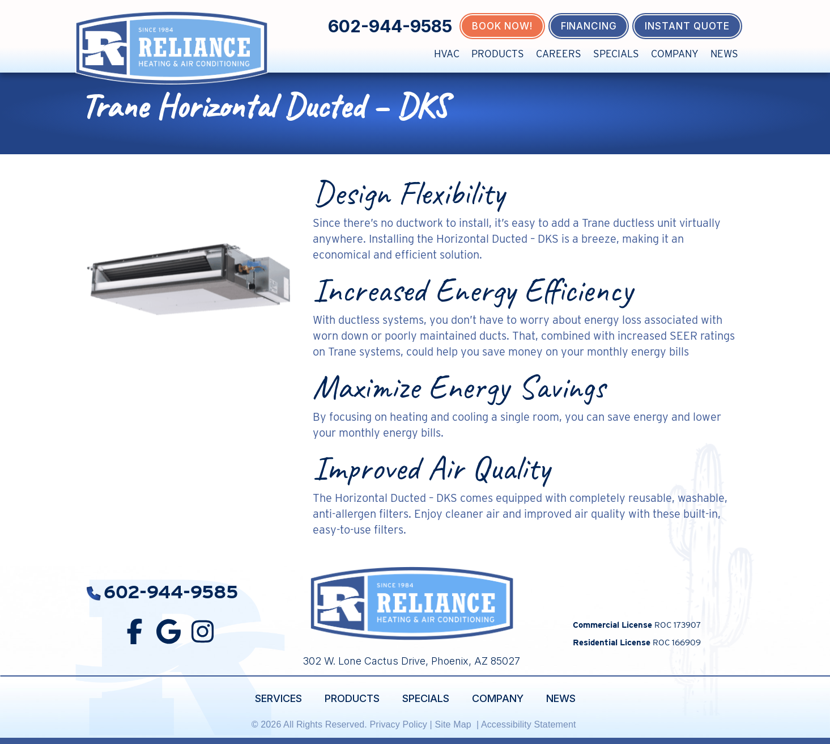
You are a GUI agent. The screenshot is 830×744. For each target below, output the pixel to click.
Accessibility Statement (529, 724)
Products (497, 54)
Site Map (454, 724)
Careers (558, 54)
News (724, 54)
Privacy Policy (398, 724)
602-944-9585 (390, 26)
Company (675, 54)
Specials (616, 54)
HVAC (446, 54)
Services (278, 698)
